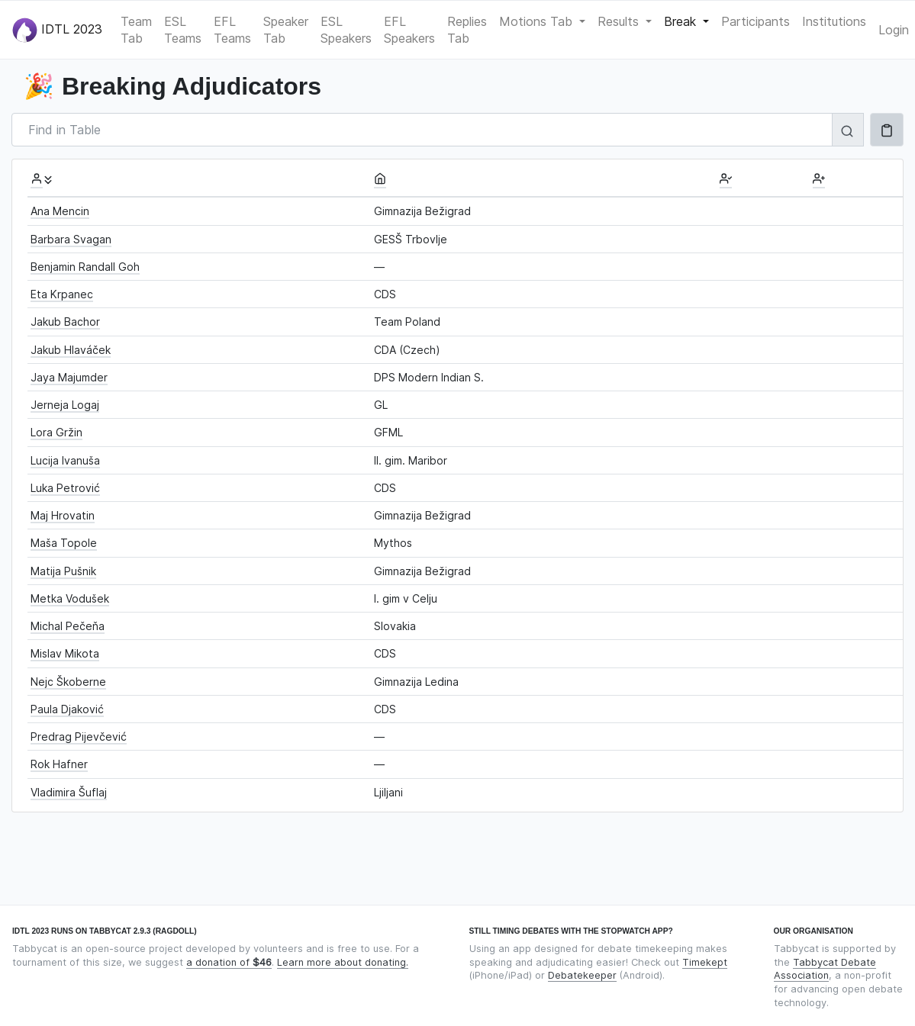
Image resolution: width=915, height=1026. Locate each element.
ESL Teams (182, 30)
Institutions (834, 21)
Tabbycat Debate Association (825, 969)
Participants (755, 21)
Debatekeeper (582, 975)
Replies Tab (467, 30)
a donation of (229, 962)
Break (682, 21)
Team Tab (136, 30)
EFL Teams (232, 30)
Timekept (704, 962)
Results (620, 21)
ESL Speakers (346, 30)
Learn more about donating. (342, 962)
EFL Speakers (409, 30)
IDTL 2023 (57, 30)
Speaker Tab (285, 30)
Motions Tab (537, 21)
